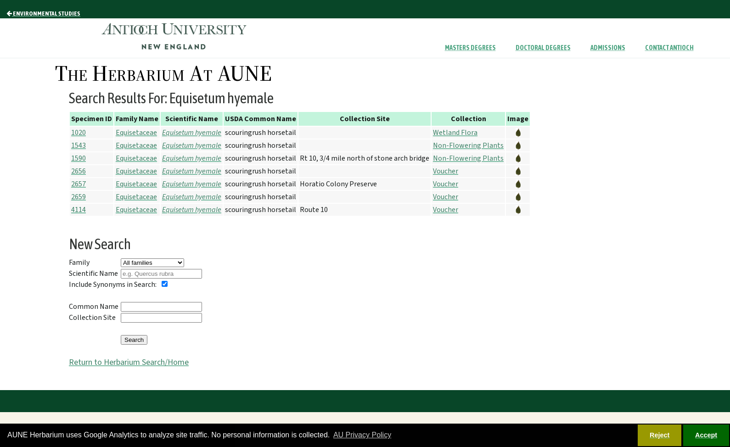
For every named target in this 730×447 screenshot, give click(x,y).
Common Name (93, 307)
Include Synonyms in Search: (113, 284)
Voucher (445, 171)
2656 (78, 171)
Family (79, 262)
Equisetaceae (136, 133)
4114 (78, 210)
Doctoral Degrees (543, 47)
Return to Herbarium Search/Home (129, 362)
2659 (78, 197)
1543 (78, 145)
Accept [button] (706, 435)
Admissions (607, 47)
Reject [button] (659, 435)
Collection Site (92, 318)
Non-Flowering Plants (468, 145)
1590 (78, 158)
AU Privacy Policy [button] (362, 435)
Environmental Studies (43, 13)
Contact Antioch (669, 47)
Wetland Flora (455, 133)
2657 (78, 184)
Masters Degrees (470, 47)
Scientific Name (93, 273)
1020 (78, 133)
